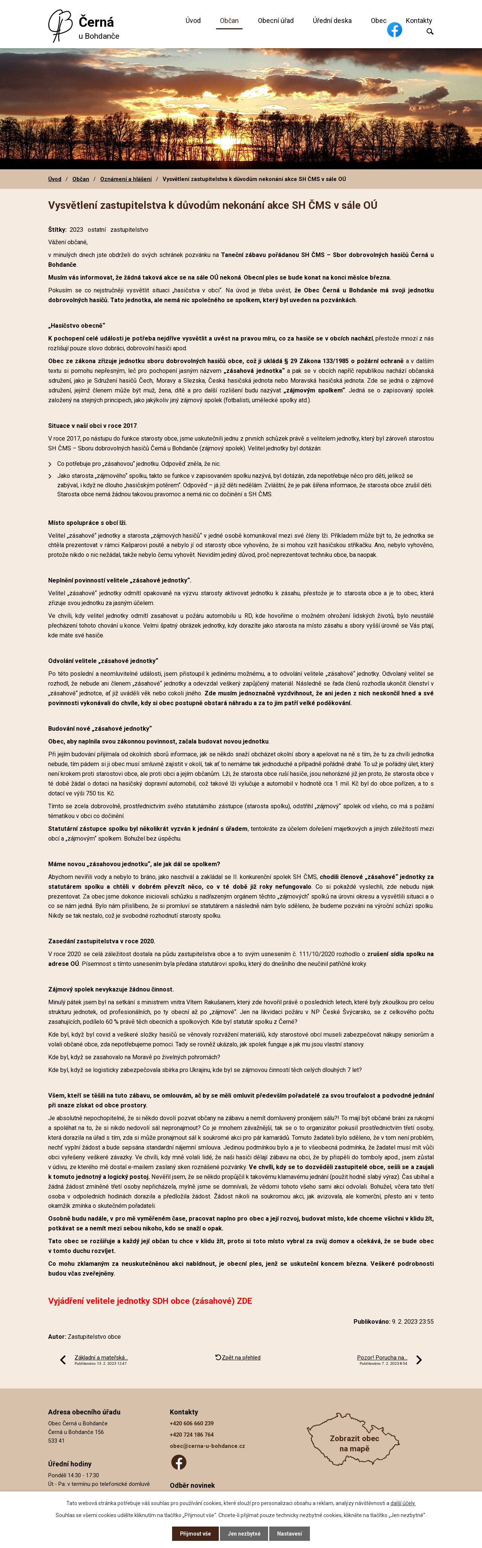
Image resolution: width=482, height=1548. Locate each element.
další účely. (403, 1503)
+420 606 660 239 (192, 1423)
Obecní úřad (276, 20)
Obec (379, 20)
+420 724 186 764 (192, 1435)
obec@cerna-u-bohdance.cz (207, 1446)
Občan (229, 20)
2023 (76, 229)
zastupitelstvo (129, 229)
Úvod (193, 20)
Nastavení (290, 1534)
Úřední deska (332, 20)
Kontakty (419, 20)
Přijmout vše (195, 1534)
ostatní (97, 229)
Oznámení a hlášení (126, 179)
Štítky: (57, 229)
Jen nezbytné (244, 1534)
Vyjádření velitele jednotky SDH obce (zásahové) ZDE (150, 1301)
